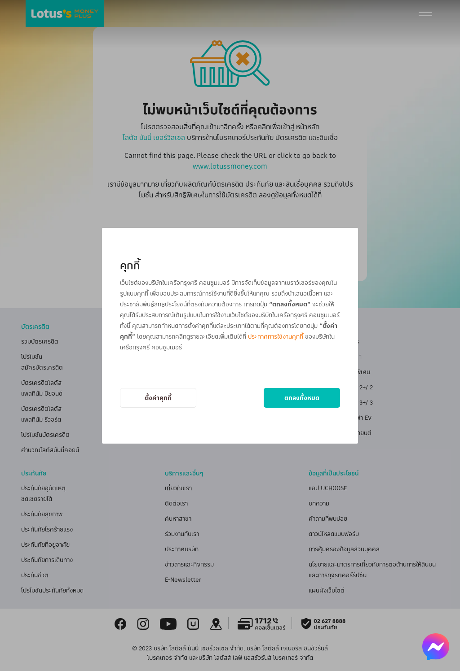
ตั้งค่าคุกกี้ (158, 397)
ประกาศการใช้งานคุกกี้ (275, 336)
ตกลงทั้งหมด (301, 397)
